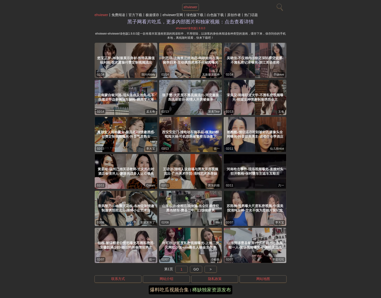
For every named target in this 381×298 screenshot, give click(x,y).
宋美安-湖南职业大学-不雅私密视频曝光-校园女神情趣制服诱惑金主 (255, 97)
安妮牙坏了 (147, 222)
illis (218, 222)
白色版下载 (215, 15)
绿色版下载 (194, 15)
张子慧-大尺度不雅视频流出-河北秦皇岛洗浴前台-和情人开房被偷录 (190, 97)
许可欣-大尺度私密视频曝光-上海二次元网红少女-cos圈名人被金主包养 (190, 245)
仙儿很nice (277, 148)
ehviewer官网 (173, 15)
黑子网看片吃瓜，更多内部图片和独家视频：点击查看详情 (190, 21)
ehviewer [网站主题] (190, 7)
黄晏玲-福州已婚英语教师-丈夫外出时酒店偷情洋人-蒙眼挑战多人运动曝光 (126, 171)
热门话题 (251, 15)
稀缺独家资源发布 (211, 289)
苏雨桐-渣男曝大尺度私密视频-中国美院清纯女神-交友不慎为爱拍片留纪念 (255, 208)
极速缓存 (152, 15)
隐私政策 (215, 279)
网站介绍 (166, 279)
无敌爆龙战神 (211, 74)
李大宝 (150, 148)
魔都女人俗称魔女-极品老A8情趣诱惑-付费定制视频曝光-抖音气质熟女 (126, 134)
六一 (281, 185)
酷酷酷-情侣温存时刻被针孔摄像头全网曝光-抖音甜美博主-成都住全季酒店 (255, 134)
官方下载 (135, 15)
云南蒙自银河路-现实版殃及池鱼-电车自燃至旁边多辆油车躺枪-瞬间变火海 (126, 97)
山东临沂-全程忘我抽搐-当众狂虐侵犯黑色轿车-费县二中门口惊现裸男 (190, 208)
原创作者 (234, 15)
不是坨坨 (278, 259)
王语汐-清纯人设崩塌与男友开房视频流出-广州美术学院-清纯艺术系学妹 (190, 171)
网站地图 (263, 279)
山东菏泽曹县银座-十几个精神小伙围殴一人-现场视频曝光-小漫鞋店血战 (255, 245)
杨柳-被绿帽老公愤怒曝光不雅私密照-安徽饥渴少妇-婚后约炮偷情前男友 (126, 245)
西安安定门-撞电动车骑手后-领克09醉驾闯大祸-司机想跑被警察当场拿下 (190, 134)
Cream (150, 185)
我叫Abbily (148, 74)
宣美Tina (214, 111)
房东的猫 (214, 185)
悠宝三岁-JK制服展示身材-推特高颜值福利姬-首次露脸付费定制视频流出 (126, 60)
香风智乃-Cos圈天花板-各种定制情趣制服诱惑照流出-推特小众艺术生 (126, 208)
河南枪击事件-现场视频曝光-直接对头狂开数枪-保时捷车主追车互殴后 (255, 171)
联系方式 (118, 279)
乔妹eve (279, 74)
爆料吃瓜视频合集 (169, 289)
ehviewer (101, 15)
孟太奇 (150, 111)
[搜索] (279, 6)
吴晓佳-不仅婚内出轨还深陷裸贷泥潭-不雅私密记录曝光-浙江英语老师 (255, 60)
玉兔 (281, 111)
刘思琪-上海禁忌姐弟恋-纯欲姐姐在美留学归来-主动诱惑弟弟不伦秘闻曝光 (190, 60)
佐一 (217, 148)
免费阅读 (118, 15)
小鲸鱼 (215, 259)
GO (196, 269)
